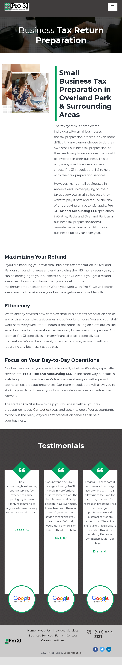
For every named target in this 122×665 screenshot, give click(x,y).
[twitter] (102, 649)
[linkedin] (108, 649)
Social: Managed (72, 653)
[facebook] (95, 649)
